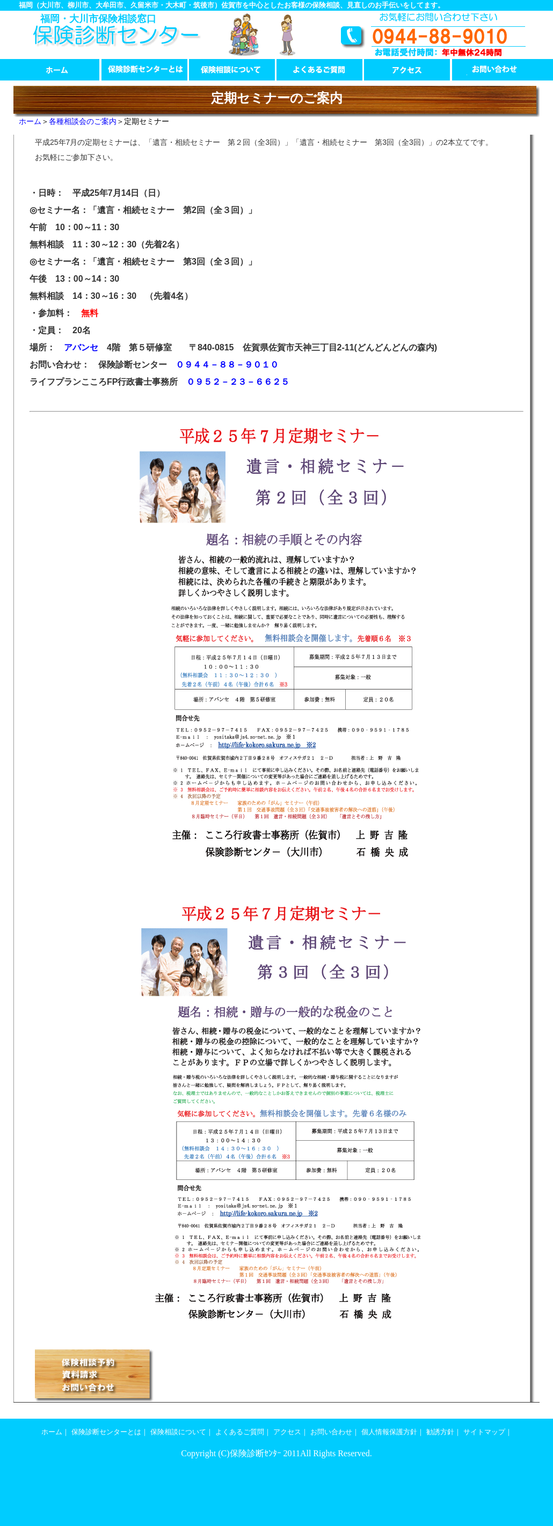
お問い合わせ (495, 69)
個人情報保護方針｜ (392, 1432)
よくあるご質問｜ (243, 1432)
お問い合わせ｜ (334, 1432)
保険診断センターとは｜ (109, 1432)
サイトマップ (484, 1432)
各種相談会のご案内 (83, 122)
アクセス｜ (290, 1432)
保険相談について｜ (181, 1432)
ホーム (57, 69)
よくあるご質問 (319, 69)
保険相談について (232, 69)
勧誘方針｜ (443, 1432)
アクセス (407, 69)
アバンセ (81, 347)
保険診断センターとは (144, 69)
